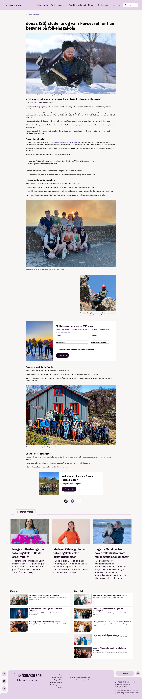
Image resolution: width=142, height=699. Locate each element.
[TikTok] (4, 688)
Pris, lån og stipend (77, 5)
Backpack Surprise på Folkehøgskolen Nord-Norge (62, 142)
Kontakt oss (103, 5)
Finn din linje (69, 489)
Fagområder (42, 5)
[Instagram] (4, 681)
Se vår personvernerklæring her (64, 333)
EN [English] (119, 5)
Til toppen (124, 673)
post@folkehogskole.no (123, 684)
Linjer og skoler (57, 677)
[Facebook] (4, 673)
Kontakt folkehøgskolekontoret (80, 677)
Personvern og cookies (83, 680)
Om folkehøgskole (59, 5)
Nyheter (91, 5)
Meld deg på (62, 355)
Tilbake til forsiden (34, 15)
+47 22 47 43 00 (121, 682)
